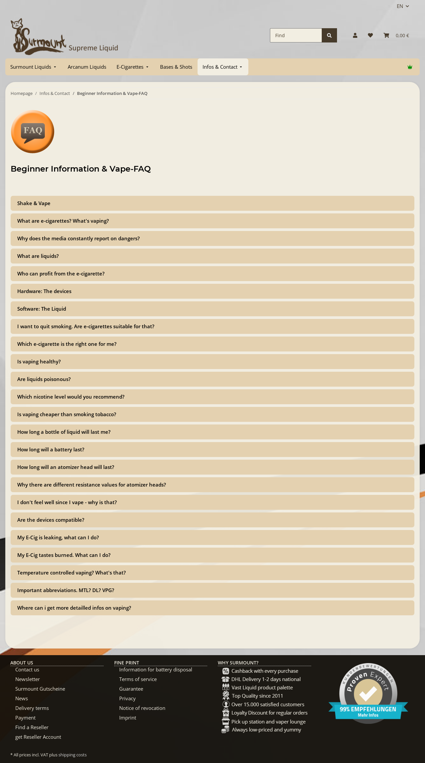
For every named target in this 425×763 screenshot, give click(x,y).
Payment (25, 717)
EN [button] (400, 6)
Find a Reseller (31, 727)
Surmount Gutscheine (40, 688)
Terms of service (138, 679)
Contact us (27, 669)
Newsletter (27, 679)
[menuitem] (33, 66)
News (21, 698)
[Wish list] (370, 35)
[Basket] (396, 35)
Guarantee (131, 688)
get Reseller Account (38, 736)
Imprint (127, 717)
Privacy (127, 698)
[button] (355, 35)
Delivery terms (32, 708)
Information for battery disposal (155, 669)
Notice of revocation (142, 708)
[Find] (296, 35)
